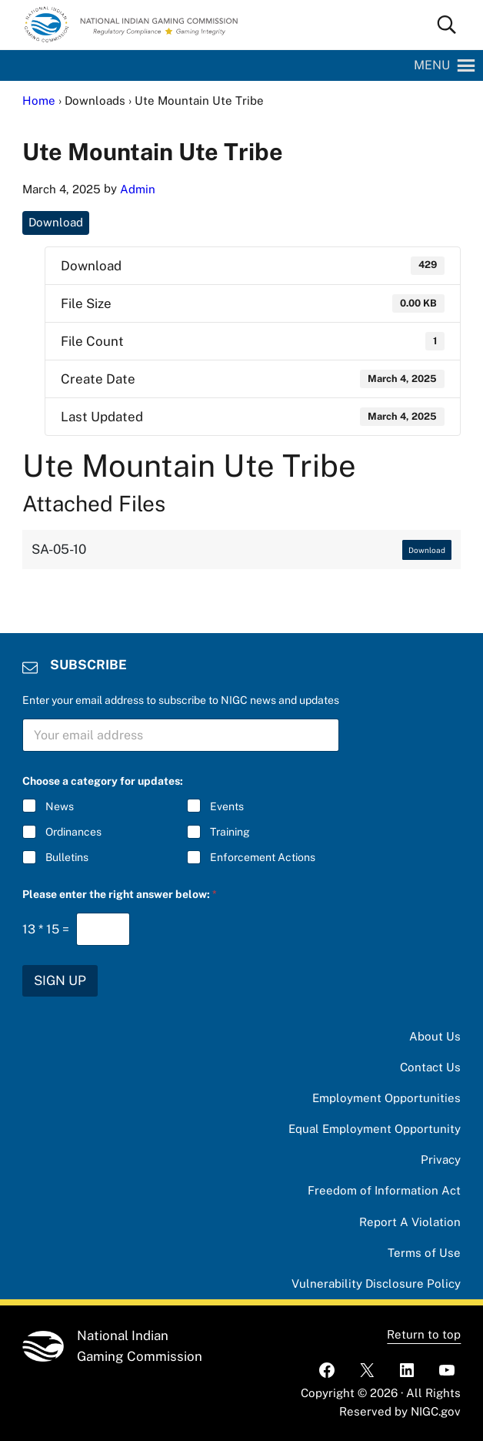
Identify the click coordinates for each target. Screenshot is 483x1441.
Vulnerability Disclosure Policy (376, 1283)
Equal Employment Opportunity (374, 1128)
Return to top (424, 1334)
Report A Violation (410, 1221)
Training (229, 832)
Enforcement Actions (262, 858)
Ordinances (73, 832)
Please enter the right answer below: (119, 894)
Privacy (441, 1159)
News (59, 806)
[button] (432, 65)
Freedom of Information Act (384, 1190)
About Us (435, 1036)
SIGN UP (60, 980)
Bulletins (66, 858)
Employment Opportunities (386, 1097)
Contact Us (430, 1067)
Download (55, 222)
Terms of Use (424, 1252)
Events (226, 806)
